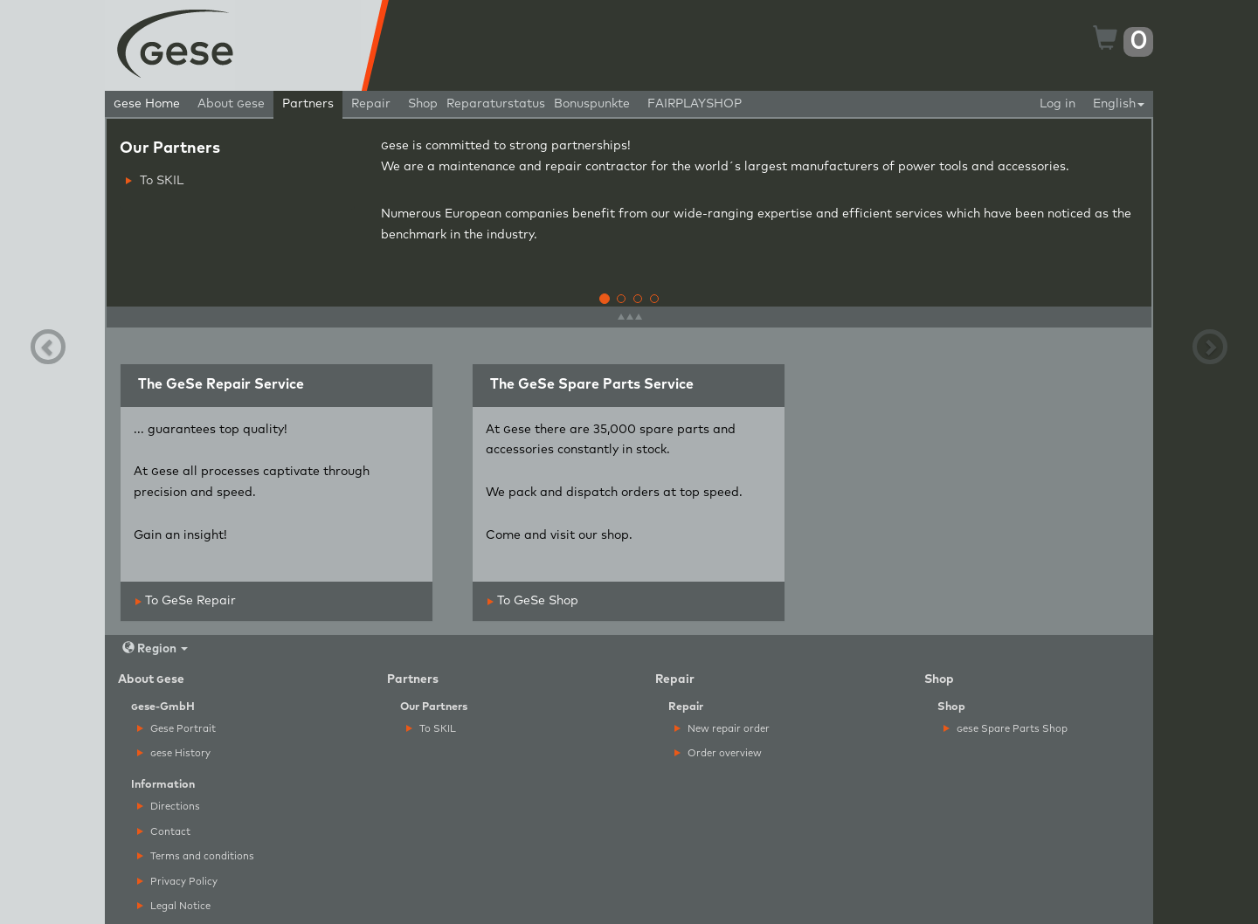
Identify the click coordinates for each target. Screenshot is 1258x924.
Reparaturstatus (495, 104)
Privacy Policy (177, 881)
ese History (174, 753)
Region (155, 648)
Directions (168, 806)
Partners (308, 104)
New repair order (722, 729)
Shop (423, 104)
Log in (1057, 104)
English (1118, 104)
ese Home (147, 104)
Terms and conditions (195, 856)
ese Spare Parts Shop (1006, 729)
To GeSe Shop (532, 601)
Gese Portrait (176, 729)
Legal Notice (174, 906)
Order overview (718, 753)
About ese (231, 104)
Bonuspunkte (592, 104)
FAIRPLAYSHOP (694, 104)
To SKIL (154, 181)
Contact (163, 832)
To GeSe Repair (185, 601)
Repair (371, 104)
